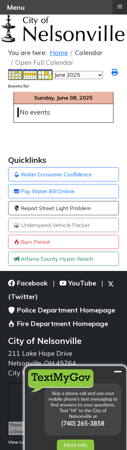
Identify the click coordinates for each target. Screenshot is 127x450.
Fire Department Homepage (58, 323)
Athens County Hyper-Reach (53, 258)
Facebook (28, 283)
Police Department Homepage (61, 310)
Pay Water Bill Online (44, 191)
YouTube (78, 283)
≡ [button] (119, 6)
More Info (75, 445)
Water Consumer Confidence (53, 174)
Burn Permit (32, 242)
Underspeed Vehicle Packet (52, 225)
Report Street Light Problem (52, 208)
